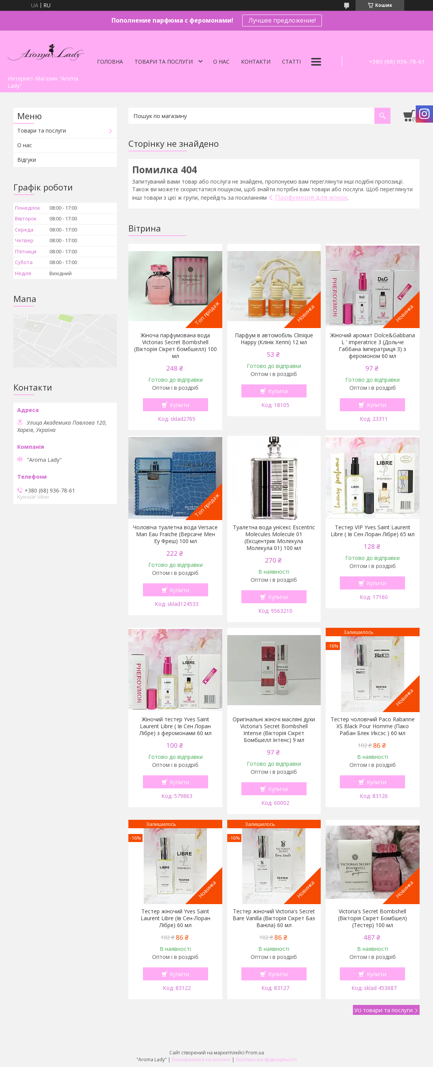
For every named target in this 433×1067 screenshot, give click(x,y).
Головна (110, 61)
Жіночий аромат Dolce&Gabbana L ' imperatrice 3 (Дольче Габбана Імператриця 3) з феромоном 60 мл (372, 345)
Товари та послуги (163, 61)
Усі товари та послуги (383, 1010)
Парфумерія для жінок (311, 197)
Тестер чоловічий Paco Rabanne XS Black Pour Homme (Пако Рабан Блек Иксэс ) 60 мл (373, 726)
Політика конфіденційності (266, 1059)
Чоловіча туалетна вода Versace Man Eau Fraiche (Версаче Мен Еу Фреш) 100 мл (175, 534)
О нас (221, 61)
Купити (179, 405)
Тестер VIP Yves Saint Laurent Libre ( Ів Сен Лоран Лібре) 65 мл (373, 531)
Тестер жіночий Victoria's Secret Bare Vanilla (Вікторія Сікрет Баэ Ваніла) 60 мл (274, 918)
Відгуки (26, 159)
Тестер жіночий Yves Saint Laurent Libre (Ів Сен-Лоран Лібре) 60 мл (175, 918)
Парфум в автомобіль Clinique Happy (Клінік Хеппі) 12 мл (274, 339)
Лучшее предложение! (282, 20)
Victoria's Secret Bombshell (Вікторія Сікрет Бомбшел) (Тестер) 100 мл (372, 918)
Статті (291, 61)
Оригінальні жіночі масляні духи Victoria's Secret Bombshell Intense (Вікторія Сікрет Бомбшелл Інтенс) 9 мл (274, 730)
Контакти (256, 61)
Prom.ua (255, 1052)
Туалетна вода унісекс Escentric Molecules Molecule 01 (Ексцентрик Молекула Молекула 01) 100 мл (274, 538)
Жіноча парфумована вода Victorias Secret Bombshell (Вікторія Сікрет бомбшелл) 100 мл (175, 345)
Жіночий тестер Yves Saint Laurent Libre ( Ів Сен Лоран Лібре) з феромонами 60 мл (175, 726)
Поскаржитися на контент (201, 1059)
